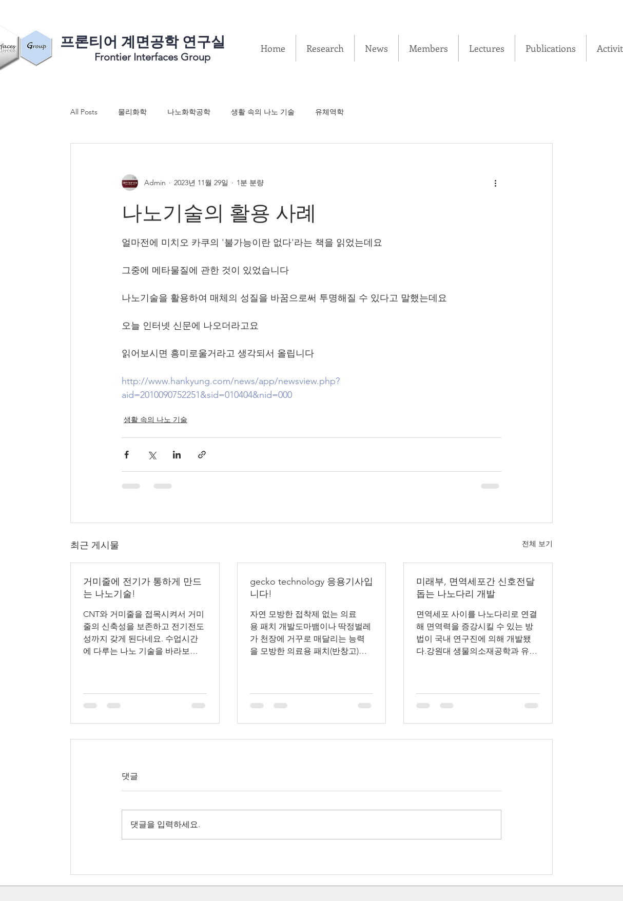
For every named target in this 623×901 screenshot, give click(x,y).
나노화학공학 (188, 111)
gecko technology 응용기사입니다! (311, 587)
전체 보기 (537, 543)
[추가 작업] (495, 182)
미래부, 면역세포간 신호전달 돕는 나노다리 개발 (475, 587)
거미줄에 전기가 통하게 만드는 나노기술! (142, 587)
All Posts (84, 111)
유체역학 (329, 111)
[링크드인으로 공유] (177, 454)
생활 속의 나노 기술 (263, 111)
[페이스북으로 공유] (126, 454)
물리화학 (132, 111)
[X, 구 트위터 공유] (152, 454)
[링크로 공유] (202, 454)
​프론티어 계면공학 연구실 (142, 41)
